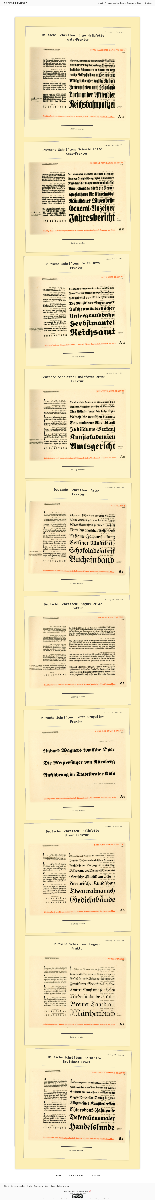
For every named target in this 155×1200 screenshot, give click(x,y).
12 (88, 1175)
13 (92, 1175)
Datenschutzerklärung (60, 1186)
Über (140, 3)
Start (100, 3)
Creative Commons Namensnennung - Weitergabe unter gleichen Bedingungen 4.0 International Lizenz (88, 1199)
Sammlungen (131, 3)
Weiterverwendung (112, 3)
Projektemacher (81, 1191)
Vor (98, 1175)
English (148, 3)
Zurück (58, 1175)
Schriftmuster (15, 3)
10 (82, 1175)
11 (85, 1175)
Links (123, 3)
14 (95, 1175)
